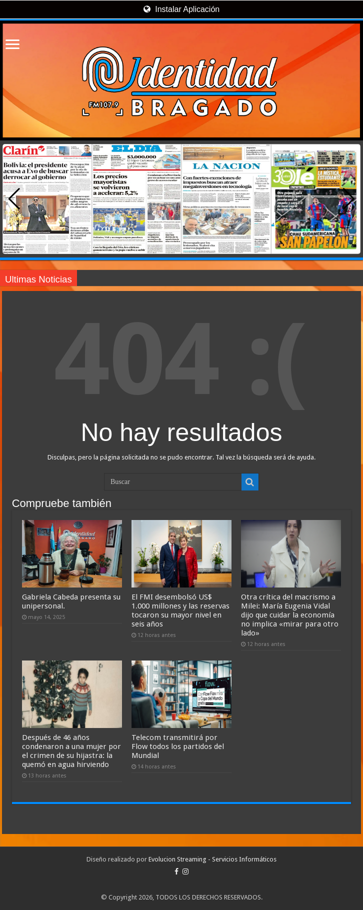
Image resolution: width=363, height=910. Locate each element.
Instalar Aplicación (182, 9)
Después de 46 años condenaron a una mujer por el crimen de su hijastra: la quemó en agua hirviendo (71, 751)
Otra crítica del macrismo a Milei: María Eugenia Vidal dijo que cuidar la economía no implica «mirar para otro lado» (289, 615)
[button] (349, 199)
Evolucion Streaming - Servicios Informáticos (212, 859)
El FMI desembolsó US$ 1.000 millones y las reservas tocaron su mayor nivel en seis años (181, 610)
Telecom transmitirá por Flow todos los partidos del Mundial (178, 746)
